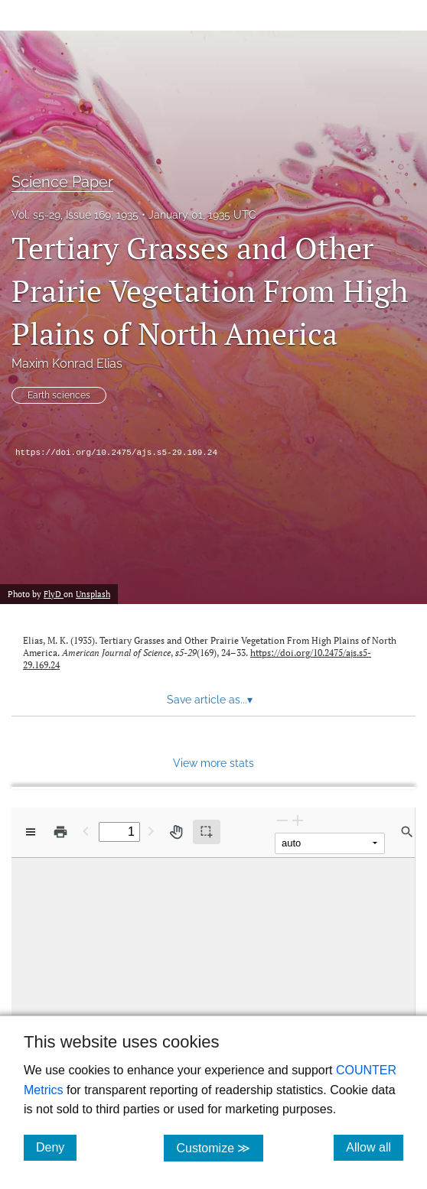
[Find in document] (407, 832)
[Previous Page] (86, 830)
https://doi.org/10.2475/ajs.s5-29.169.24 (116, 452)
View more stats (213, 762)
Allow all (374, 1147)
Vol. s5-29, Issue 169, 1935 (75, 215)
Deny (56, 1147)
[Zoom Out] (282, 820)
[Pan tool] (176, 832)
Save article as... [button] (210, 700)
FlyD (54, 594)
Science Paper (62, 182)
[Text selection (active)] (206, 832)
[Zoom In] (297, 820)
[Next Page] (151, 830)
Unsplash (93, 594)
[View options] (31, 831)
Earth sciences (59, 395)
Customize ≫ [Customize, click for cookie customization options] (219, 1147)
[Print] (60, 832)
